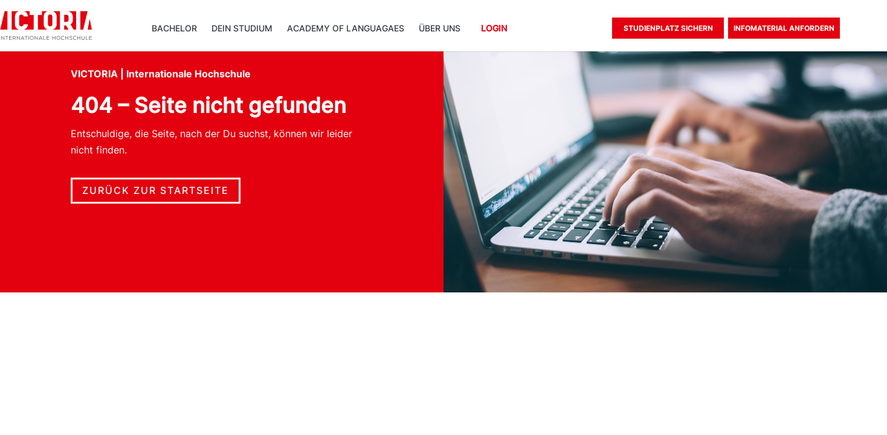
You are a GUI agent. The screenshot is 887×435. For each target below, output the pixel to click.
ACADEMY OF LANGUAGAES (345, 28)
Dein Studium (242, 28)
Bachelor (174, 28)
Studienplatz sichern (668, 28)
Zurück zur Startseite (155, 190)
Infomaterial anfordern (784, 28)
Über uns (439, 28)
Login (494, 28)
